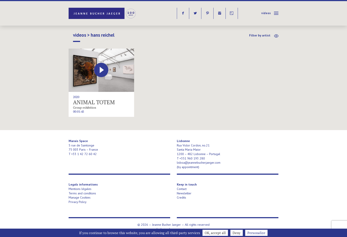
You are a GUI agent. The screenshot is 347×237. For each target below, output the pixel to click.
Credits (181, 197)
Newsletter (184, 193)
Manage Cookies (80, 197)
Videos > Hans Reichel (93, 35)
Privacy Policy (78, 202)
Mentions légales (80, 189)
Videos (266, 13)
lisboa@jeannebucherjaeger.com (198, 163)
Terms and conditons (82, 193)
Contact (182, 189)
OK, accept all (215, 233)
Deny (237, 233)
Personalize (256, 233)
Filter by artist (259, 35)
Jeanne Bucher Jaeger (103, 13)
